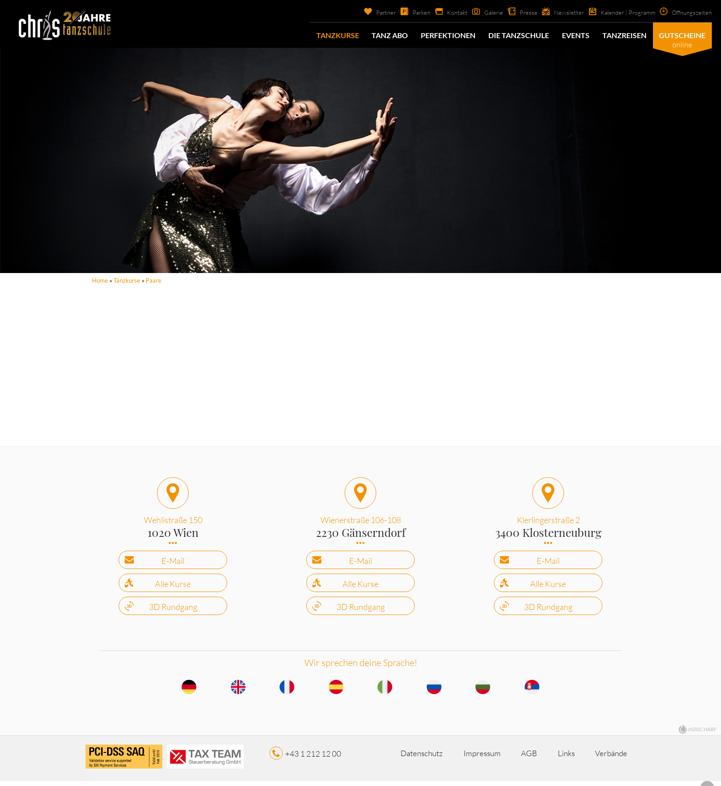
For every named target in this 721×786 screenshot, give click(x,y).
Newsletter (560, 12)
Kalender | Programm (622, 12)
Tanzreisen (624, 35)
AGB (535, 757)
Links (587, 757)
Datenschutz (399, 757)
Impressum (474, 757)
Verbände (394, 768)
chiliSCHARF (702, 733)
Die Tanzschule (518, 35)
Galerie (484, 12)
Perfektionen (448, 35)
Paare (153, 280)
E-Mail (172, 564)
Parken (408, 12)
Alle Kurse (173, 587)
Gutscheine (682, 35)
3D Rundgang (173, 610)
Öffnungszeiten (690, 12)
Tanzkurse (337, 35)
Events (575, 35)
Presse (519, 12)
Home (100, 280)
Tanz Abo (390, 35)
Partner (371, 12)
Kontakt (446, 12)
